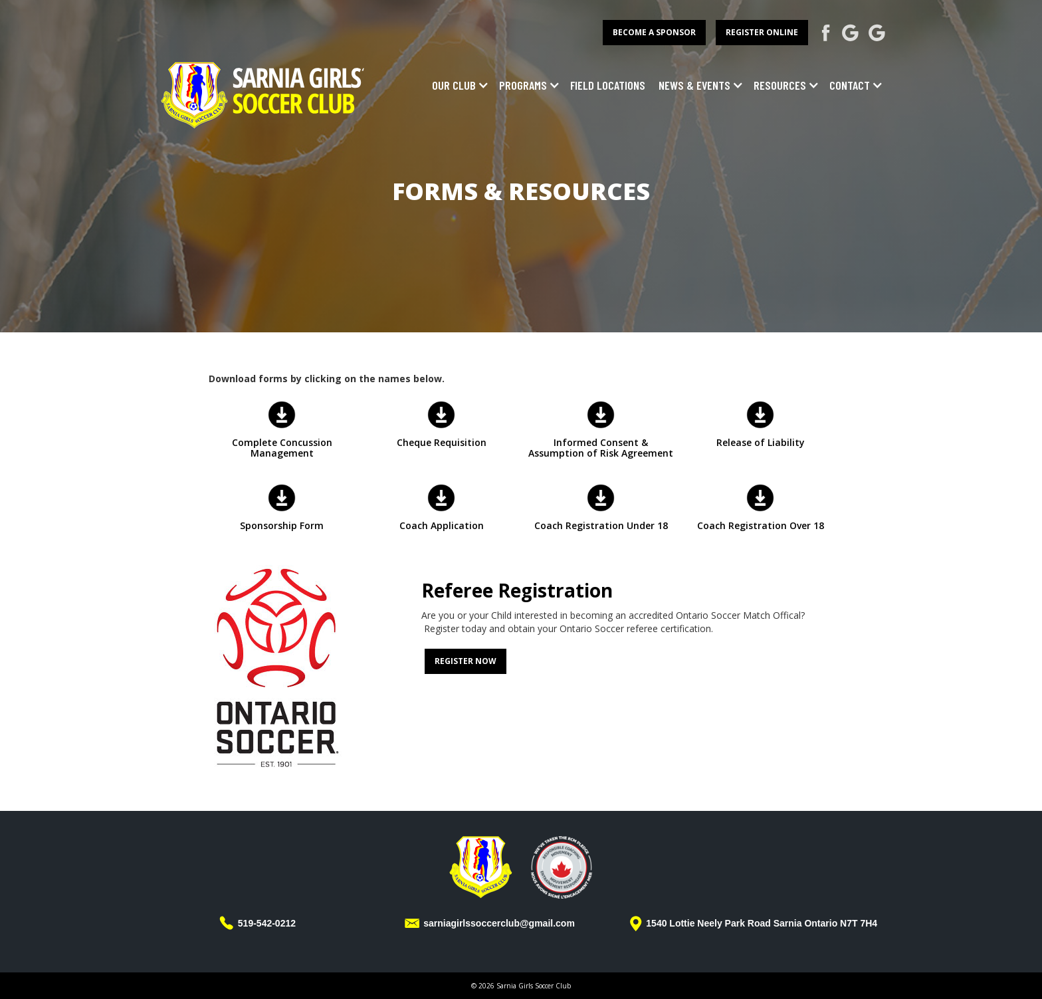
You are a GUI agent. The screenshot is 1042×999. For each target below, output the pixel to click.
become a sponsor (654, 32)
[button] (457, 85)
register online (762, 32)
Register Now (465, 661)
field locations (607, 85)
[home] (263, 93)
